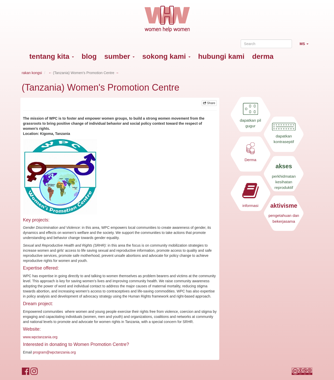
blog (89, 56)
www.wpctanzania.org (40, 337)
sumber (119, 56)
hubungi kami (221, 56)
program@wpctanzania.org (54, 352)
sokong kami (166, 56)
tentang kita (51, 56)
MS (306, 46)
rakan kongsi (32, 73)
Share (209, 103)
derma (263, 56)
